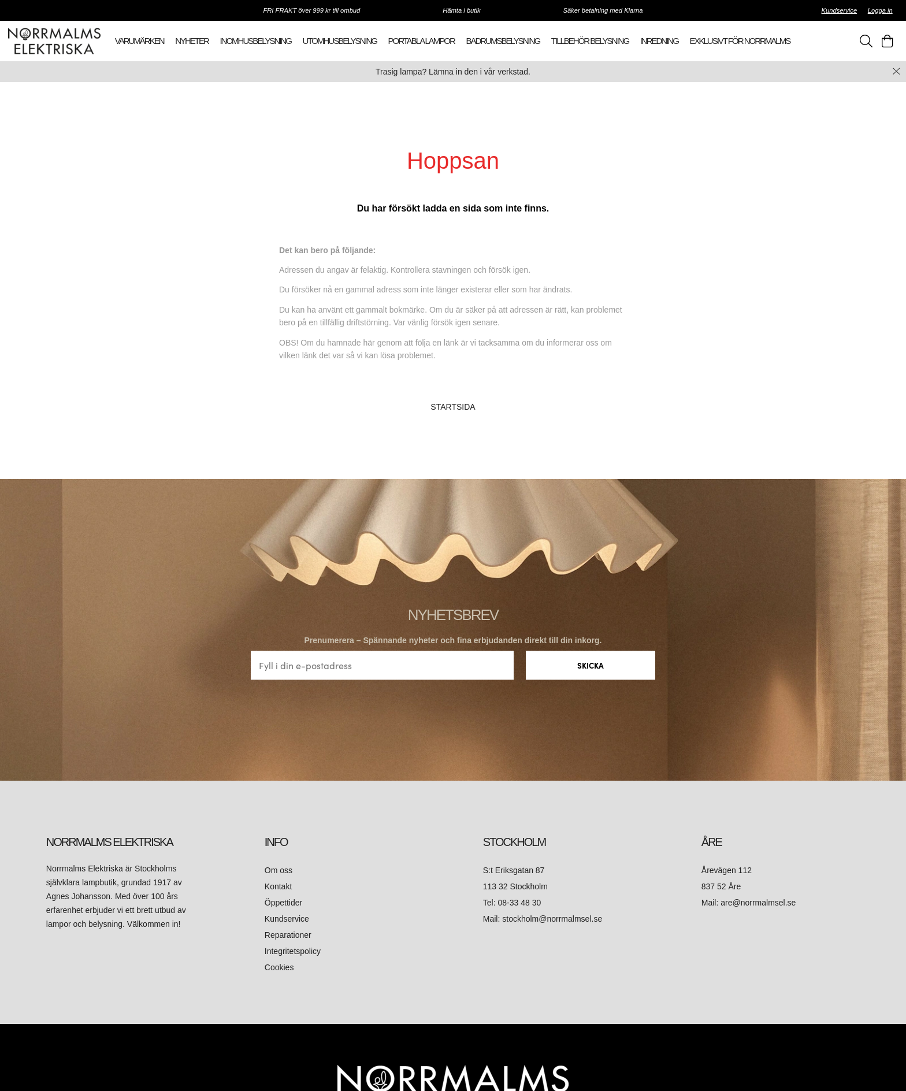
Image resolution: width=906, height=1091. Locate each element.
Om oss (278, 870)
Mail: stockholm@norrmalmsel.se (542, 918)
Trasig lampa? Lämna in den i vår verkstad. (453, 71)
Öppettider (283, 902)
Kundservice (839, 10)
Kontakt (279, 886)
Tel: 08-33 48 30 (513, 902)
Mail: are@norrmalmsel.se (748, 902)
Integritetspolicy (293, 951)
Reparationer (288, 935)
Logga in (880, 10)
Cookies (279, 967)
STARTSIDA (452, 406)
